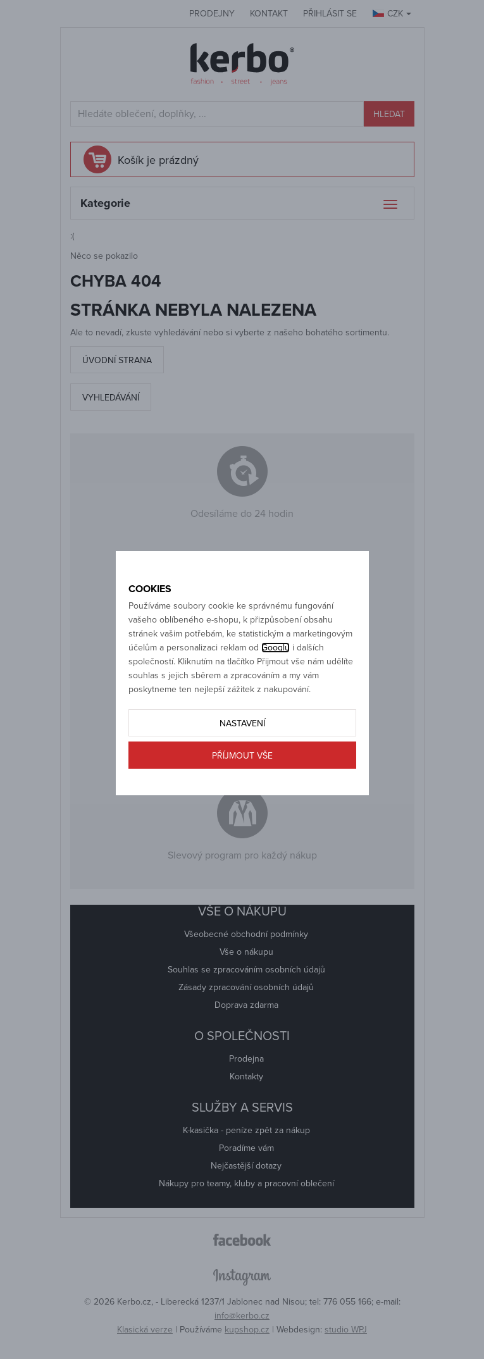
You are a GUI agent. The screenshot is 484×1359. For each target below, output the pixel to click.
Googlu (275, 647)
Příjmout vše (242, 755)
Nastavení (242, 723)
